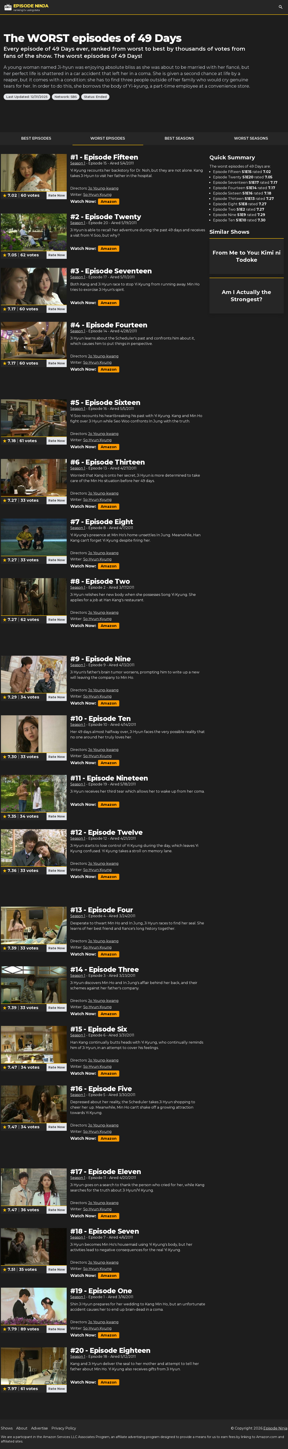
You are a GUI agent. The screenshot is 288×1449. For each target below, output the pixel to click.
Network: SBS (66, 97)
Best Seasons (179, 138)
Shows (7, 1428)
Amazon (109, 201)
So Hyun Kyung (97, 194)
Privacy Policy (63, 1428)
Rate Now (56, 195)
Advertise (39, 1428)
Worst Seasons (251, 138)
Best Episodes (36, 138)
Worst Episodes (107, 138)
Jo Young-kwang (103, 188)
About (22, 1428)
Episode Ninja (275, 1428)
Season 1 (77, 163)
